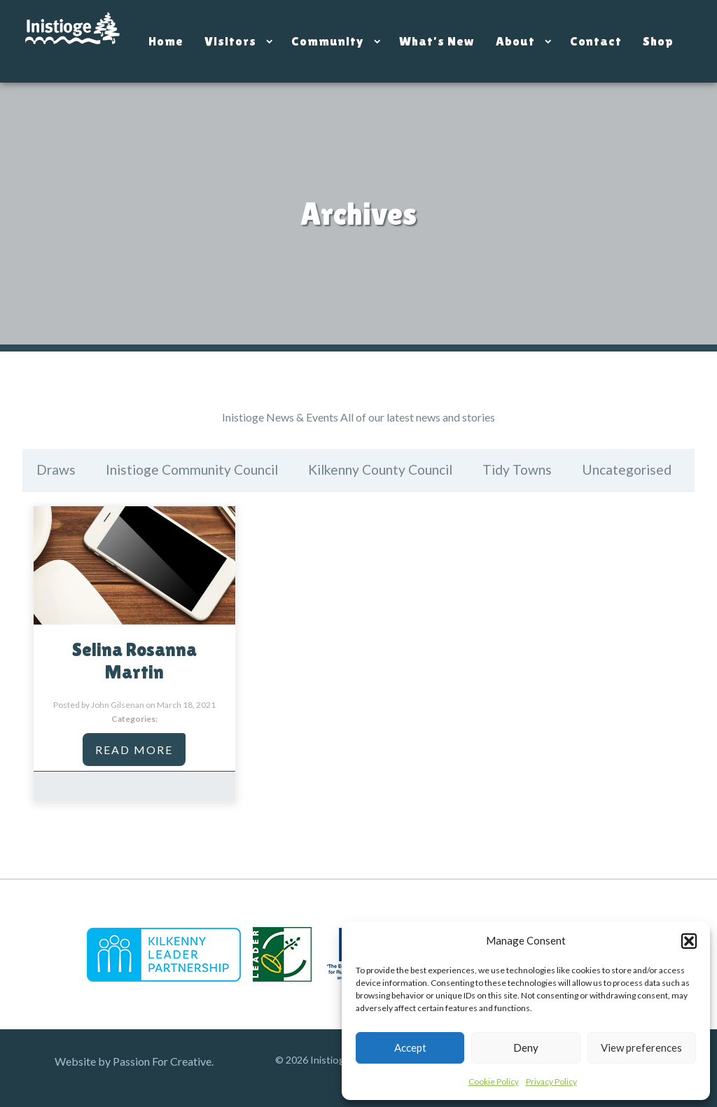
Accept (410, 1047)
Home (165, 41)
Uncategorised (626, 469)
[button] (689, 941)
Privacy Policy (551, 1081)
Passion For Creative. (163, 1061)
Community (327, 41)
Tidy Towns (517, 469)
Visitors (230, 41)
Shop (658, 41)
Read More (134, 749)
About (515, 41)
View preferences (641, 1047)
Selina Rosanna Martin (134, 661)
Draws (56, 469)
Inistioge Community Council (192, 469)
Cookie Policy (493, 1081)
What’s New (437, 41)
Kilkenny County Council (380, 469)
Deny (525, 1047)
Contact (596, 41)
